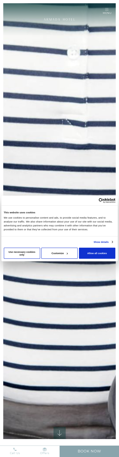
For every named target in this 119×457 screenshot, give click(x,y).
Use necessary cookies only (21, 253)
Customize (59, 253)
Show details (101, 242)
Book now (89, 451)
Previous (19, 269)
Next (99, 269)
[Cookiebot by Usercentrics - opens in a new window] (101, 200)
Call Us (15, 451)
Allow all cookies (97, 253)
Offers (44, 451)
